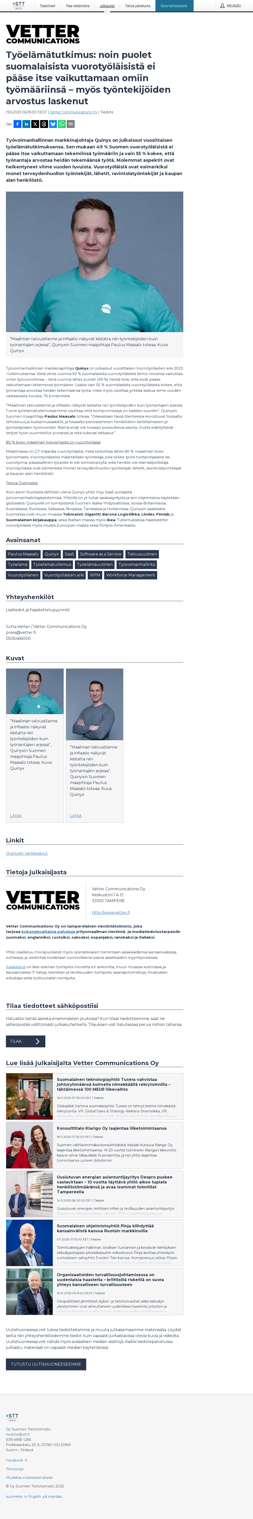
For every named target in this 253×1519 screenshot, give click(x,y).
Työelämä (17, 564)
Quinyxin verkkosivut (27, 853)
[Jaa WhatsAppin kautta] (62, 124)
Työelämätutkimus (52, 564)
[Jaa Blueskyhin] (53, 124)
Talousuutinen (142, 554)
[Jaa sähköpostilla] (71, 124)
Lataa (16, 816)
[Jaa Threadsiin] (44, 124)
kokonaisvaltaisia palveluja (48, 931)
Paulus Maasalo (23, 554)
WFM (95, 575)
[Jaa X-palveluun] (35, 124)
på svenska (52, 1496)
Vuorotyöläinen (23, 575)
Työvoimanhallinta (136, 564)
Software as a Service (100, 554)
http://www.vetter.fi (111, 912)
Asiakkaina (15, 967)
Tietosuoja (14, 1469)
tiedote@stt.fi (18, 1434)
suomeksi (14, 1496)
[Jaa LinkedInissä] (26, 124)
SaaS (69, 554)
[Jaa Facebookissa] (17, 124)
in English (32, 1496)
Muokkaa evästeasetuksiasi (29, 1477)
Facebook (14, 1460)
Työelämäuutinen (95, 564)
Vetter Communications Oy (73, 112)
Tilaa (25, 1041)
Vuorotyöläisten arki (64, 575)
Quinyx (52, 554)
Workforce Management (130, 575)
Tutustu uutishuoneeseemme (46, 1364)
